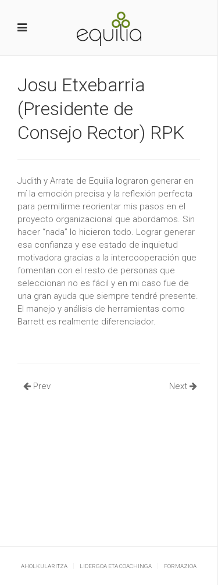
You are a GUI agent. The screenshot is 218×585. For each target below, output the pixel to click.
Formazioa (180, 566)
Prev (37, 386)
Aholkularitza (44, 566)
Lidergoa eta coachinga (116, 566)
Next (183, 386)
